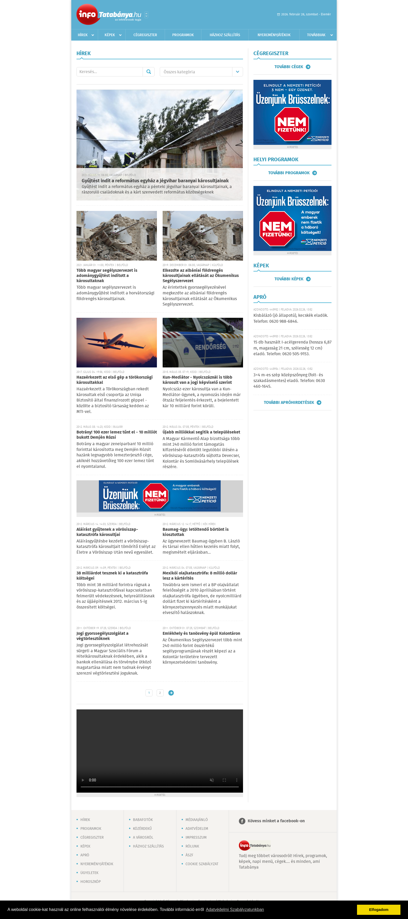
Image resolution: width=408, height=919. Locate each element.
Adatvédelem (197, 829)
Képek (110, 35)
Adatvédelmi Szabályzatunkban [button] (235, 909)
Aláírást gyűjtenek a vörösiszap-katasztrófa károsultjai (107, 532)
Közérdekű (142, 829)
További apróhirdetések (289, 402)
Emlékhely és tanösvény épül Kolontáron (201, 633)
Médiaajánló (197, 820)
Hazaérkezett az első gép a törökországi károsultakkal (114, 380)
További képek (289, 279)
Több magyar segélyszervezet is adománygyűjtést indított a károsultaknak (106, 275)
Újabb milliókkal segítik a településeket (201, 432)
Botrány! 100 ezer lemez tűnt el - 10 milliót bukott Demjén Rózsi (116, 435)
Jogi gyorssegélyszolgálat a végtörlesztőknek (102, 636)
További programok (289, 173)
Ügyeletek (89, 873)
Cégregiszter (145, 35)
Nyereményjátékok (274, 35)
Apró (84, 855)
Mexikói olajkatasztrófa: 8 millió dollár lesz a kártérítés (200, 576)
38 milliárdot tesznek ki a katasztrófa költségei (112, 576)
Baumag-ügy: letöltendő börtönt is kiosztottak (196, 532)
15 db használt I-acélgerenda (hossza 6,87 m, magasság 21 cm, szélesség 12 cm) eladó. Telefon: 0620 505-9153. (292, 348)
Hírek (83, 35)
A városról (143, 837)
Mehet (149, 71)
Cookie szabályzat (202, 864)
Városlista (146, 14)
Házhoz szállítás (225, 35)
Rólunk (192, 846)
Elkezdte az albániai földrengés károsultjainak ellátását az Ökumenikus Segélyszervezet (201, 275)
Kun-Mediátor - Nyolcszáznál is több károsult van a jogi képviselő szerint (197, 380)
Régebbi (171, 693)
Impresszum (196, 837)
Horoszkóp (90, 882)
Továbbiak (316, 35)
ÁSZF (189, 855)
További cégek (289, 66)
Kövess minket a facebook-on (276, 821)
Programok (183, 35)
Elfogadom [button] (378, 910)
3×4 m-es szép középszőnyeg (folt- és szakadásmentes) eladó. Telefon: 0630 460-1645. (289, 381)
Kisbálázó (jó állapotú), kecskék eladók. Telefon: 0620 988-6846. (290, 318)
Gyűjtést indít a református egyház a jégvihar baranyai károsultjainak (155, 181)
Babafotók (143, 820)
